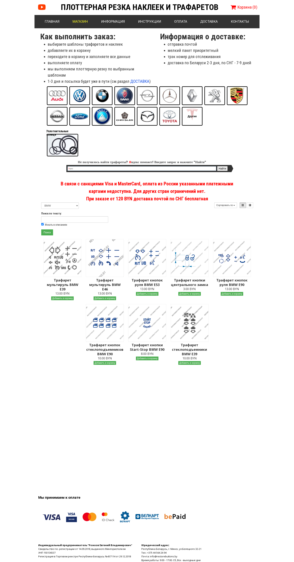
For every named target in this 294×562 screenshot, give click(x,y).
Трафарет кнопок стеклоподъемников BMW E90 (104, 349)
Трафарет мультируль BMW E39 (62, 284)
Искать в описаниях (54, 224)
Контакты (240, 21)
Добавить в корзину (62, 298)
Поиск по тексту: (51, 213)
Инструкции (149, 21)
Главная (52, 21)
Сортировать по (225, 205)
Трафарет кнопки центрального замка (189, 282)
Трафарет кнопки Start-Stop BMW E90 (147, 347)
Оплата (180, 21)
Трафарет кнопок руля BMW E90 (232, 282)
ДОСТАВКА (139, 81)
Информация (113, 21)
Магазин (80, 21)
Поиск (47, 232)
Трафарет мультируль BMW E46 (105, 284)
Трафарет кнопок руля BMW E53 (147, 282)
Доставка (209, 21)
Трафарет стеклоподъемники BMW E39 (189, 349)
